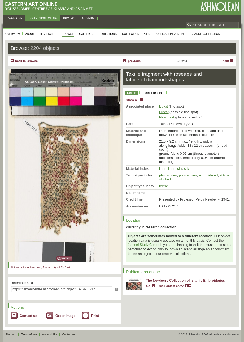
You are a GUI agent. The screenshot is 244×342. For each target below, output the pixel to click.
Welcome (15, 18)
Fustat (164, 112)
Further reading (152, 92)
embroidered (208, 175)
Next (226, 61)
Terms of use (29, 334)
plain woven (168, 175)
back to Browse (26, 61)
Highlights (48, 34)
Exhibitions (108, 34)
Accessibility (49, 334)
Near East (166, 117)
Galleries (86, 34)
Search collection (205, 34)
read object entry (171, 285)
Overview (12, 34)
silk (179, 169)
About (29, 34)
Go (148, 285)
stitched (225, 175)
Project (69, 18)
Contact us (28, 316)
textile (163, 186)
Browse (68, 34)
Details (131, 92)
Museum (88, 18)
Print (95, 316)
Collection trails (136, 34)
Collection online (43, 18)
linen (162, 169)
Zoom (65, 258)
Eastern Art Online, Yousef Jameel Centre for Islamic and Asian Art (50, 6)
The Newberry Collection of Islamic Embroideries (185, 280)
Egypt (163, 106)
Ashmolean (219, 6)
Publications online (170, 34)
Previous (134, 61)
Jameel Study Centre (144, 245)
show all (132, 99)
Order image (65, 316)
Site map (10, 334)
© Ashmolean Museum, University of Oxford (40, 267)
